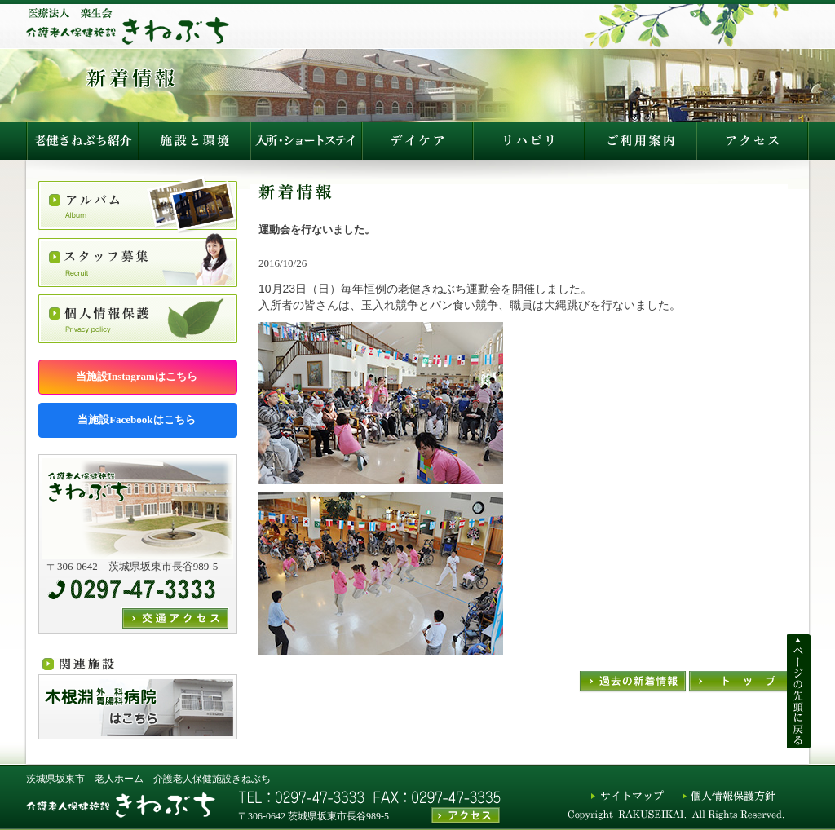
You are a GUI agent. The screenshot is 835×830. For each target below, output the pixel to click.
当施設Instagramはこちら (138, 376)
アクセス (640, 141)
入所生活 (305, 141)
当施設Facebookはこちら (137, 419)
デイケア (417, 141)
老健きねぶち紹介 (82, 141)
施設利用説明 (529, 141)
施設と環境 (194, 141)
